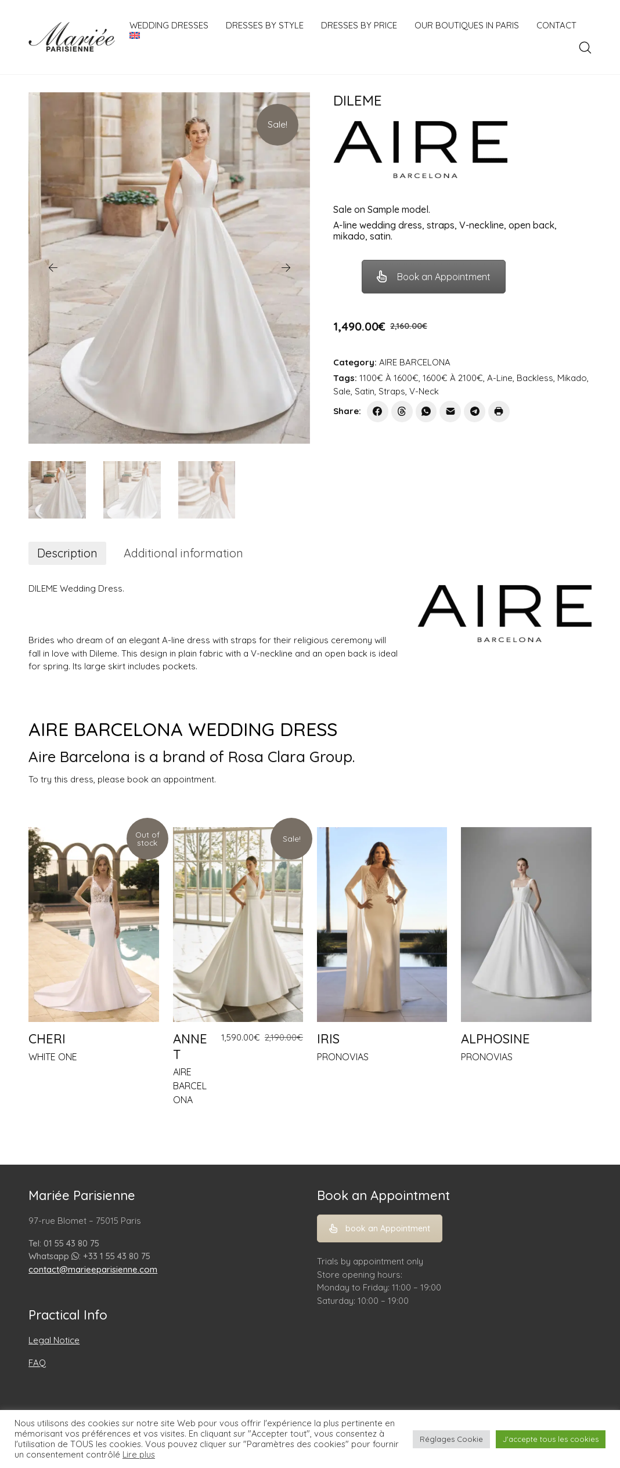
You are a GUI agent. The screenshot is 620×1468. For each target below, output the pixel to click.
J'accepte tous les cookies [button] (551, 1439)
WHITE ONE (52, 1057)
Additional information (183, 553)
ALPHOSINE (495, 1038)
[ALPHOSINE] (526, 925)
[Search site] (585, 47)
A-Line (500, 377)
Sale (342, 391)
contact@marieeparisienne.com (92, 1269)
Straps (392, 391)
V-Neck (424, 391)
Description (67, 553)
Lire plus (138, 1454)
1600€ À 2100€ (453, 377)
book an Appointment (379, 1228)
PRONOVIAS (343, 1057)
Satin (364, 391)
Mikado (572, 377)
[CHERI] (93, 925)
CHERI (47, 1038)
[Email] (450, 411)
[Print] (499, 411)
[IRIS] (382, 925)
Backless (535, 377)
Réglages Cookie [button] (451, 1439)
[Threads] (402, 411)
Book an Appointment (434, 276)
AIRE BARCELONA (414, 362)
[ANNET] (238, 925)
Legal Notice (54, 1340)
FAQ (37, 1362)
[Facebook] (377, 411)
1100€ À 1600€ (389, 377)
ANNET (190, 1046)
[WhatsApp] (426, 411)
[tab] (67, 553)
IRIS (328, 1038)
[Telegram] (474, 411)
